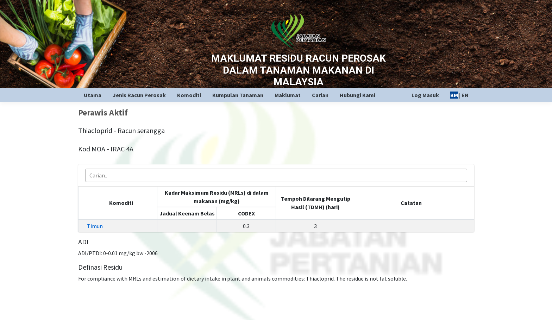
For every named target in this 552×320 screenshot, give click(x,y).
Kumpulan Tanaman (237, 95)
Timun (95, 226)
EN (465, 95)
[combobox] (276, 175)
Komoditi (189, 95)
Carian (320, 95)
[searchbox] (278, 175)
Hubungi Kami (357, 95)
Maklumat (288, 95)
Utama (92, 95)
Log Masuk (425, 95)
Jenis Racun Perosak (139, 95)
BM (454, 95)
